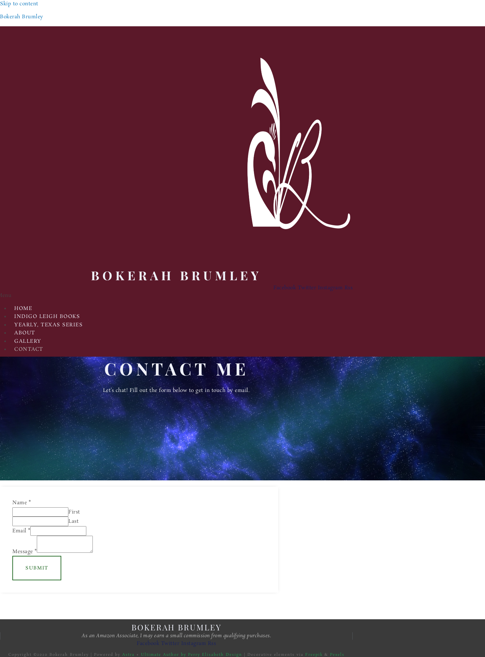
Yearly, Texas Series (48, 324)
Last (73, 521)
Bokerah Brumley (21, 16)
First (74, 512)
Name (21, 502)
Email (21, 531)
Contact (28, 349)
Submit (36, 568)
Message (24, 551)
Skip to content (19, 3)
